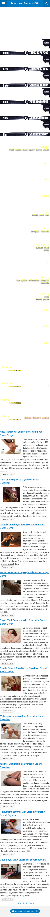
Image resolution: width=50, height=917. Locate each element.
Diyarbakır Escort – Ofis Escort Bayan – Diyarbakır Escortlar (25, 4)
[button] (3, 3)
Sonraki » (30, 903)
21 (24, 903)
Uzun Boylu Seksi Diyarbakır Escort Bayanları (23, 859)
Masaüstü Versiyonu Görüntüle (25, 911)
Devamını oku (7, 474)
